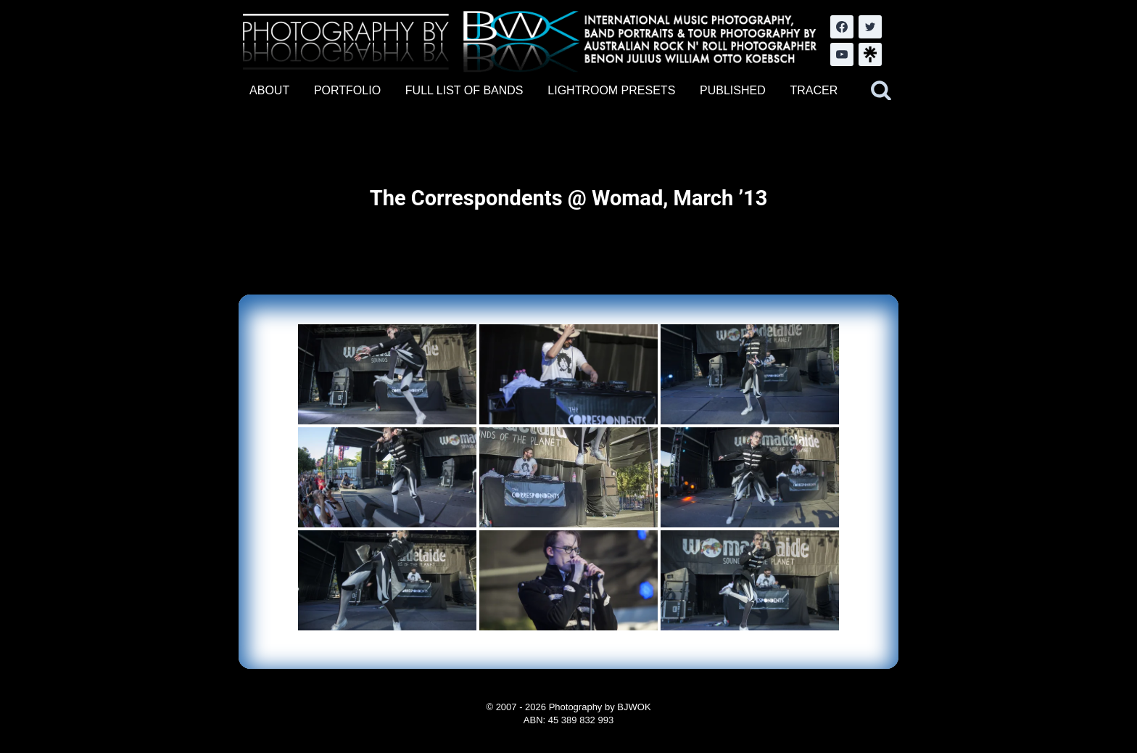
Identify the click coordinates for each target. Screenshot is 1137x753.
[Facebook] (841, 26)
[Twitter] (870, 26)
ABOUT (269, 90)
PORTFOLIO (347, 90)
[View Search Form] (881, 90)
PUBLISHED (733, 90)
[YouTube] (841, 54)
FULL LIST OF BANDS (464, 90)
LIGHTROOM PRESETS (611, 90)
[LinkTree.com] (870, 54)
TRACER (814, 90)
